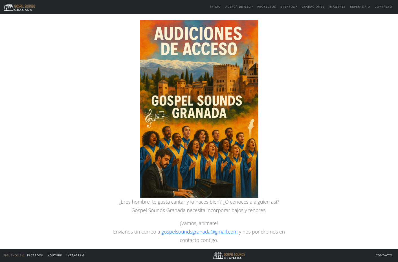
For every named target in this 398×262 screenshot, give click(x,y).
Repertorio (360, 6)
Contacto (383, 6)
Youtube (55, 255)
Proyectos (266, 6)
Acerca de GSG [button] (238, 6)
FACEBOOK (35, 255)
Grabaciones (313, 6)
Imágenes (337, 6)
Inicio (215, 6)
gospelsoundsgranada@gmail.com (199, 231)
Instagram (75, 255)
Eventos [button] (288, 6)
